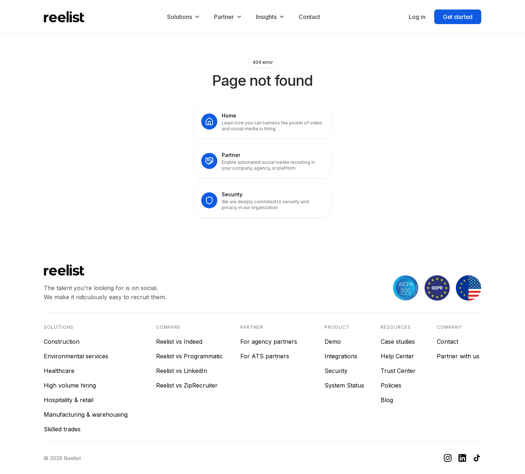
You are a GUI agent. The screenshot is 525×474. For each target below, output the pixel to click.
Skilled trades (62, 429)
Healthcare (59, 370)
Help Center (397, 356)
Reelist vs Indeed (179, 341)
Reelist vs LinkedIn (181, 370)
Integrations (340, 356)
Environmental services (76, 356)
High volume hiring (70, 385)
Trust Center (398, 370)
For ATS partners (264, 356)
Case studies (398, 341)
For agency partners (268, 341)
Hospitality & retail (68, 400)
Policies (391, 385)
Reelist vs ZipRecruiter (187, 385)
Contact (447, 341)
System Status (344, 385)
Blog (387, 400)
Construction (61, 341)
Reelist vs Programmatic (189, 356)
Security (335, 370)
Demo (332, 341)
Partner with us (458, 356)
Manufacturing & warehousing (86, 414)
